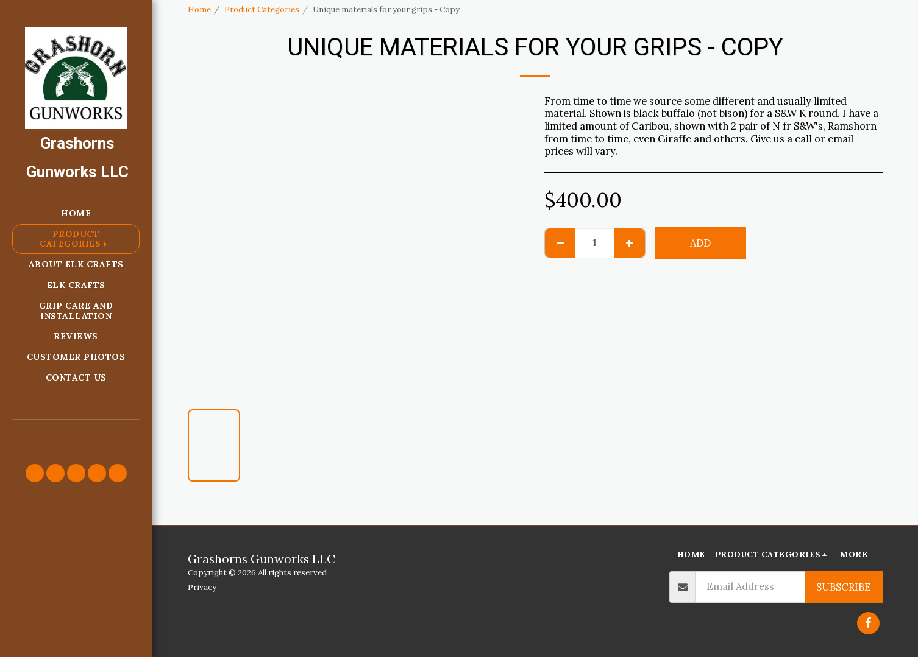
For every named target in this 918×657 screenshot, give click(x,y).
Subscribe (843, 587)
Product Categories (261, 9)
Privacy (202, 587)
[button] (35, 473)
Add (700, 243)
